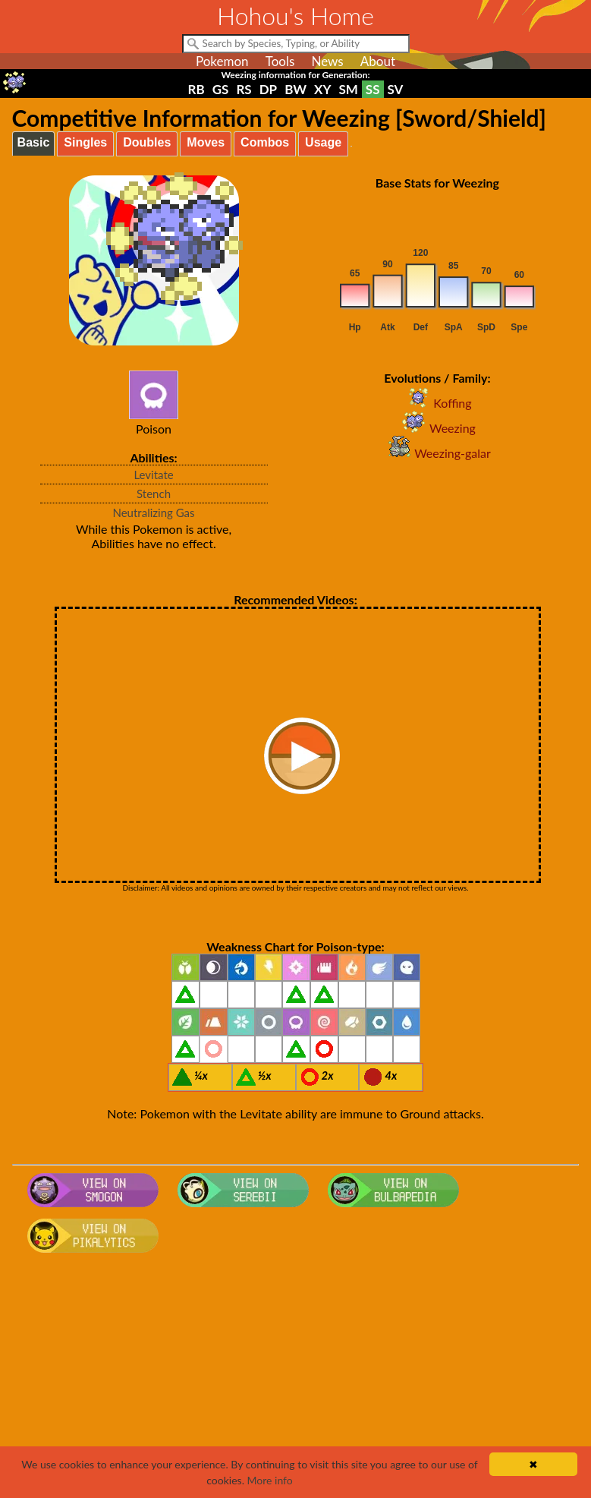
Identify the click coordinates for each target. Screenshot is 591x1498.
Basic (33, 142)
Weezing (437, 428)
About (377, 61)
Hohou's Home (295, 15)
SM (347, 89)
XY (322, 89)
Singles (85, 142)
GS (220, 89)
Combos (264, 142)
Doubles (147, 142)
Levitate (153, 474)
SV (396, 89)
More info (270, 1480)
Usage (323, 142)
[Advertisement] (296, 1380)
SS (373, 89)
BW (295, 89)
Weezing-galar (437, 453)
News (327, 61)
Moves (206, 142)
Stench (154, 493)
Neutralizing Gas (153, 512)
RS (243, 89)
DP (268, 89)
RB (196, 89)
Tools (280, 61)
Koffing (437, 403)
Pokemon (222, 61)
